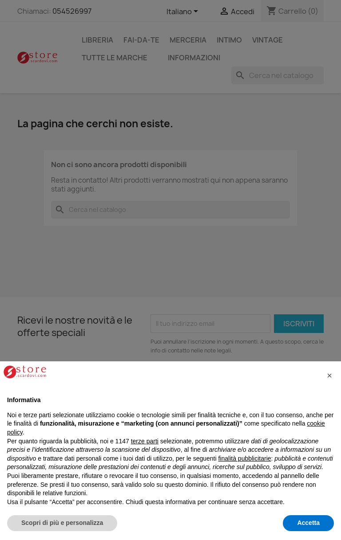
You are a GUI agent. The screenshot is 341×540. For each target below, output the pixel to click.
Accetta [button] (308, 522)
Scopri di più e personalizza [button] (62, 522)
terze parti (145, 441)
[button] (329, 375)
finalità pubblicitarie (244, 458)
